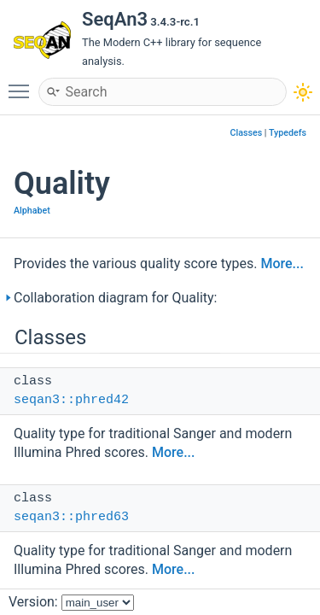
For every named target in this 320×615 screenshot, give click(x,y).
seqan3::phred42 (71, 400)
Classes (246, 132)
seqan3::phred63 (71, 517)
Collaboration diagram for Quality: (115, 298)
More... (281, 263)
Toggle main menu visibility (23, 83)
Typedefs (287, 132)
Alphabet (32, 210)
